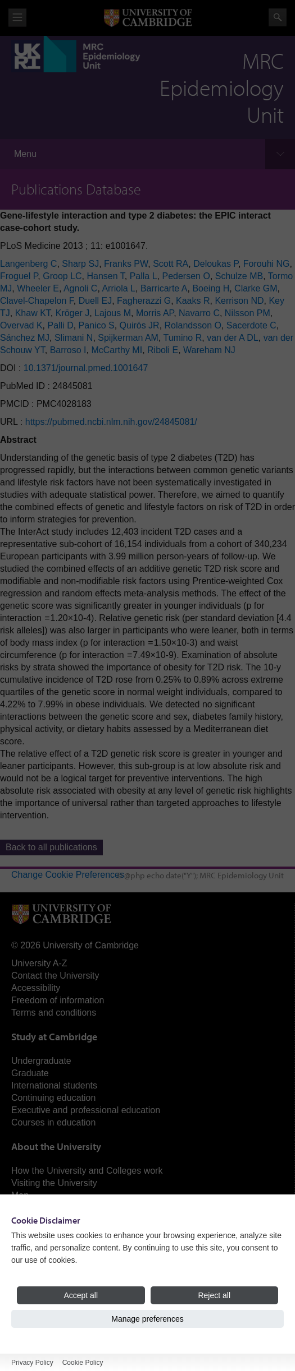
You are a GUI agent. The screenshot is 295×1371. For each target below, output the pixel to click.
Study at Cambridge (54, 1036)
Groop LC (62, 276)
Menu (25, 154)
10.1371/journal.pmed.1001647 (86, 368)
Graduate (30, 1073)
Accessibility (35, 988)
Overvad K (21, 325)
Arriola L (118, 288)
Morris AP (155, 313)
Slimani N (74, 337)
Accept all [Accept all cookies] (80, 1295)
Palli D (60, 325)
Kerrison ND (239, 300)
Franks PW (126, 263)
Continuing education (53, 1098)
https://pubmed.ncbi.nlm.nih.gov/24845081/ (111, 422)
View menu (17, 17)
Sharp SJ (80, 263)
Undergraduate (41, 1061)
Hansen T (105, 276)
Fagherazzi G (144, 300)
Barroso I (68, 350)
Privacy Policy (32, 1363)
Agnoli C (80, 288)
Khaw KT (33, 313)
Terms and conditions (53, 1012)
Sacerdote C (251, 325)
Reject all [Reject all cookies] (214, 1295)
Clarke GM (255, 288)
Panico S (97, 325)
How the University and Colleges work (86, 1170)
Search (278, 17)
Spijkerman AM (128, 337)
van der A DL (232, 337)
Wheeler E (38, 288)
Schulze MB (239, 276)
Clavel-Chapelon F (37, 300)
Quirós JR (140, 325)
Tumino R (183, 337)
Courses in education (53, 1122)
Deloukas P (215, 263)
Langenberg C (28, 263)
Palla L (143, 276)
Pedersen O (186, 276)
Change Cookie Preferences (67, 874)
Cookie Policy (82, 1363)
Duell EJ (95, 300)
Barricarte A (164, 288)
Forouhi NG (266, 263)
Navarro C (199, 313)
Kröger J (72, 313)
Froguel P (19, 276)
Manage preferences (147, 1318)
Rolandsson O (193, 325)
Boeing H (210, 288)
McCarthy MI (116, 350)
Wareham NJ (209, 350)
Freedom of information (57, 1000)
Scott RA (170, 263)
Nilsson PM (247, 313)
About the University (56, 1146)
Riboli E (162, 350)
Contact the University (55, 975)
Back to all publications (51, 847)
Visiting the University (54, 1183)
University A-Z (39, 963)
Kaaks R (193, 300)
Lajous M (112, 313)
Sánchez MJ (24, 337)
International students (54, 1085)
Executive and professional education (85, 1110)
